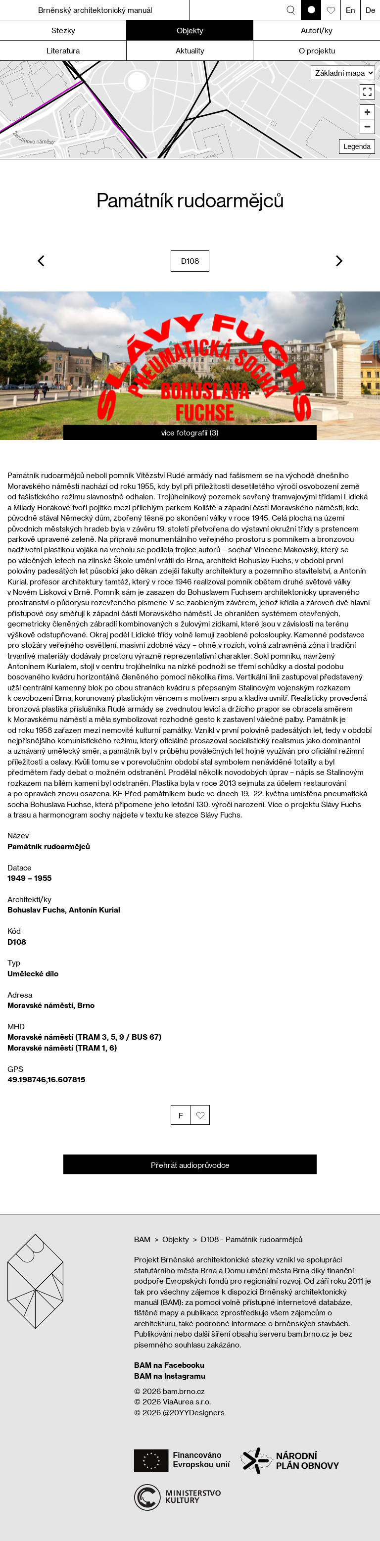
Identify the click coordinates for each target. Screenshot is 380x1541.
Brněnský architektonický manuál (95, 9)
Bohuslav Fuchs (36, 909)
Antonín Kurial (94, 909)
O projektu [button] (317, 50)
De (371, 9)
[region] (190, 109)
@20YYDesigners (194, 1412)
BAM (142, 1239)
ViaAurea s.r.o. (187, 1401)
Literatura (63, 50)
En (350, 9)
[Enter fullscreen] (367, 92)
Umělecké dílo (32, 973)
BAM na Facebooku (169, 1364)
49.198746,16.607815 (46, 1079)
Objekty (175, 1239)
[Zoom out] (367, 126)
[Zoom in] (367, 112)
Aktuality (190, 50)
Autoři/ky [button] (316, 30)
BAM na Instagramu (169, 1375)
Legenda (357, 146)
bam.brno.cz (184, 1391)
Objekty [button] (190, 30)
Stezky (63, 30)
